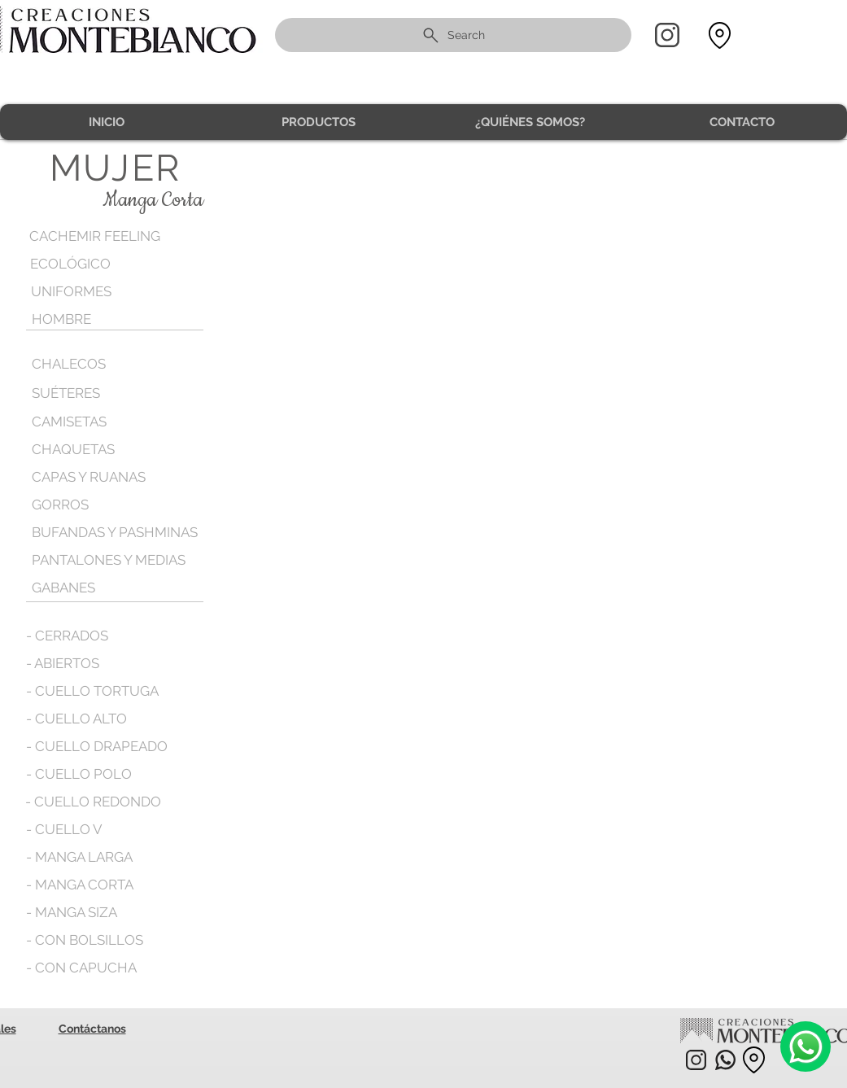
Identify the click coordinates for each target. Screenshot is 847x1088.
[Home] (667, 35)
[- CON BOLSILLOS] (84, 940)
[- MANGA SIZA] (73, 912)
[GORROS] (102, 504)
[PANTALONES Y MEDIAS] (110, 560)
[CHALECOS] (102, 364)
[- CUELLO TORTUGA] (92, 691)
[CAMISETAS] (70, 421)
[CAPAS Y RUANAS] (90, 477)
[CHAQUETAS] (102, 449)
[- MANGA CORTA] (80, 884)
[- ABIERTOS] (64, 663)
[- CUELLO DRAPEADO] (97, 746)
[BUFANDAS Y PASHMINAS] (116, 532)
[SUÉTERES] (102, 393)
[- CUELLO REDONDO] (93, 801)
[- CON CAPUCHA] (81, 967)
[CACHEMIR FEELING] (100, 236)
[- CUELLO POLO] (79, 774)
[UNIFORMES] (101, 291)
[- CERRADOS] (67, 635)
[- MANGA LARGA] (81, 857)
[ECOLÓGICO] (101, 264)
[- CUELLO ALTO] (77, 718)
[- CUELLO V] (64, 829)
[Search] (453, 35)
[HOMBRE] (102, 319)
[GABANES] (64, 587)
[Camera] (805, 1046)
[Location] (720, 35)
